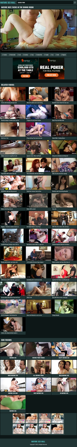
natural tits (39, 55)
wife (58, 55)
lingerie (64, 55)
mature (5, 55)
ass (52, 55)
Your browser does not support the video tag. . (38, 30)
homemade (13, 55)
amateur (26, 55)
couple (47, 55)
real (20, 55)
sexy (33, 55)
